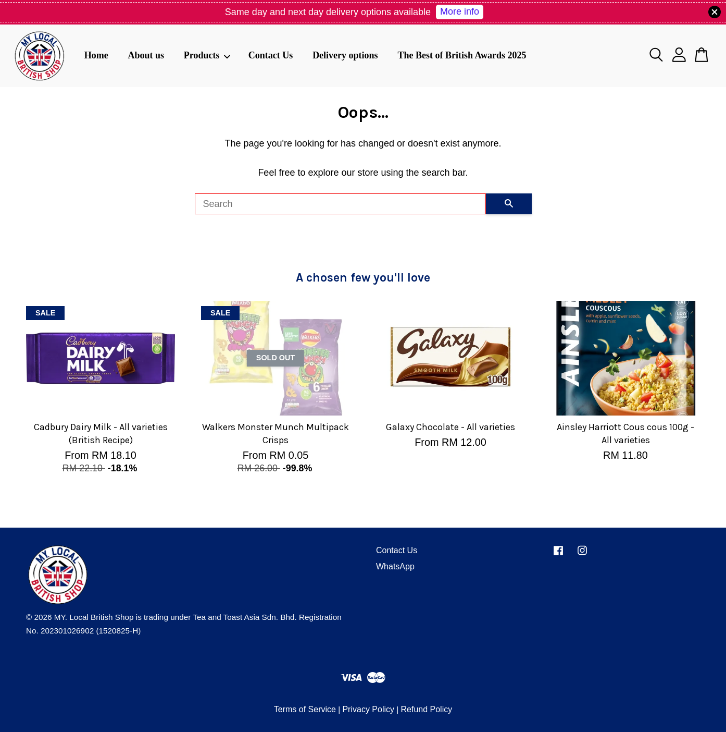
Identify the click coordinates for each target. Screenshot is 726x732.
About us (146, 55)
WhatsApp (395, 566)
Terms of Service (305, 709)
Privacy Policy (368, 709)
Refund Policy (426, 709)
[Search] (340, 203)
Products (207, 55)
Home (96, 55)
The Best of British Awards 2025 (461, 55)
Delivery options (345, 55)
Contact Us (270, 55)
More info (459, 11)
